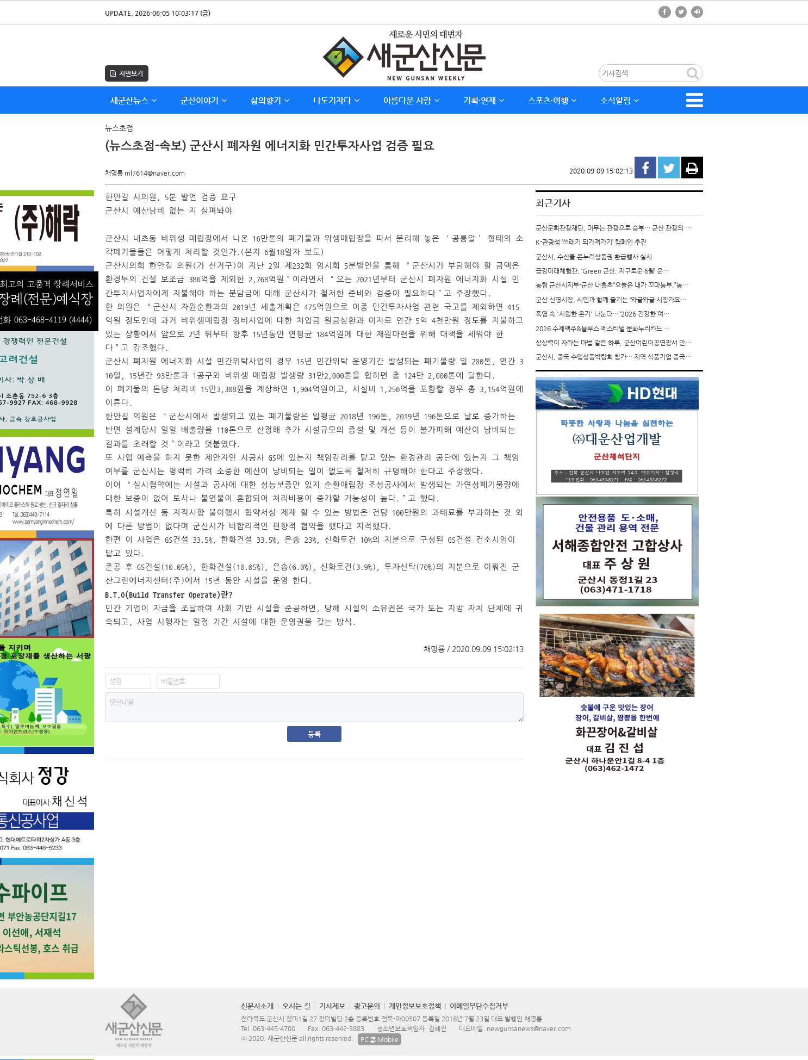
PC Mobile (380, 1039)
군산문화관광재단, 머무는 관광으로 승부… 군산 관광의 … (613, 228)
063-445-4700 (274, 1028)
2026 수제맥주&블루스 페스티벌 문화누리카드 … (603, 328)
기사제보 (332, 1006)
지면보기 (126, 73)
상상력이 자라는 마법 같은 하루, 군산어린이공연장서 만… (613, 342)
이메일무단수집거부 (479, 1006)
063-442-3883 (343, 1028)
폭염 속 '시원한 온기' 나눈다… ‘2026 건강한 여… (602, 314)
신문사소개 (257, 1006)
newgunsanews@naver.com (529, 1028)
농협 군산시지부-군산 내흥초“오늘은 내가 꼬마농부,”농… (612, 285)
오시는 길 (296, 1006)
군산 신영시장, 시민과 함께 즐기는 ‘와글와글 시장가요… (611, 299)
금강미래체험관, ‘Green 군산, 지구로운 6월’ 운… (602, 271)
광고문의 (367, 1006)
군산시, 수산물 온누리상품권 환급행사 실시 (594, 257)
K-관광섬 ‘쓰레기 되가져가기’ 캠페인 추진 (591, 242)
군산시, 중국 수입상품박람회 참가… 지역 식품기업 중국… (613, 357)
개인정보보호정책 (415, 1006)
